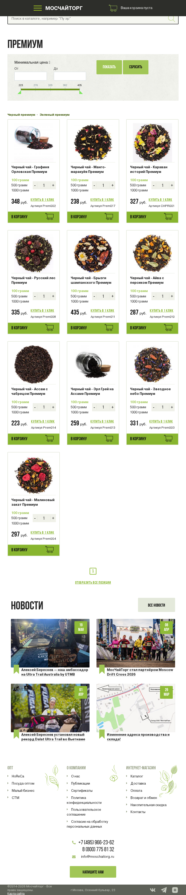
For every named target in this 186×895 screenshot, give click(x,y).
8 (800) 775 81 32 (98, 850)
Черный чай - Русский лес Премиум (33, 280)
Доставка (138, 783)
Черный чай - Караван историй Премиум (148, 169)
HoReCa (18, 776)
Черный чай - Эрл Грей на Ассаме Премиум (92, 391)
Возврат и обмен (144, 798)
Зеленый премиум (55, 114)
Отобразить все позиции (93, 583)
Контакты (138, 812)
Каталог (137, 776)
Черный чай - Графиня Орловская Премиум (30, 169)
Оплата (136, 790)
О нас (75, 776)
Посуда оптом (23, 783)
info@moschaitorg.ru (97, 856)
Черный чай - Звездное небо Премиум (150, 391)
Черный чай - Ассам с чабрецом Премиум (29, 391)
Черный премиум (21, 114)
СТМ (15, 798)
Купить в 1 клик (42, 200)
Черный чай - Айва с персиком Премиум (147, 280)
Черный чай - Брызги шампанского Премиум (91, 280)
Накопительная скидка (149, 805)
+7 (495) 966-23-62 (96, 843)
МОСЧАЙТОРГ (64, 9)
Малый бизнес (23, 790)
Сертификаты (82, 790)
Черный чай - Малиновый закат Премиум (33, 502)
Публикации (80, 783)
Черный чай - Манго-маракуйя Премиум (88, 169)
